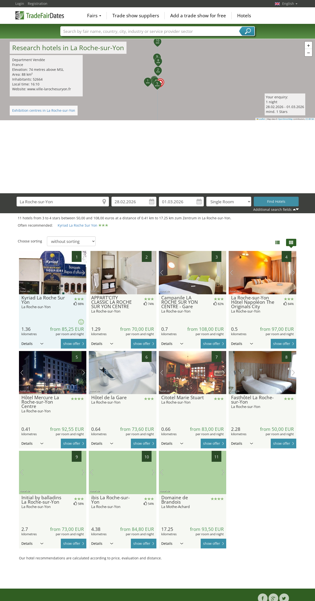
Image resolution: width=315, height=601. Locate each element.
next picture (83, 273)
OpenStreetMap (285, 119)
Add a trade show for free (198, 15)
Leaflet (261, 119)
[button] (157, 79)
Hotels (244, 15)
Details (32, 343)
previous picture (21, 273)
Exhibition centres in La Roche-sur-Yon (43, 110)
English (289, 3)
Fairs (94, 15)
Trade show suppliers (135, 15)
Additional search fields (272, 209)
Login (19, 3)
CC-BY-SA (310, 119)
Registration (37, 3)
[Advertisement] (158, 157)
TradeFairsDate (39, 15)
